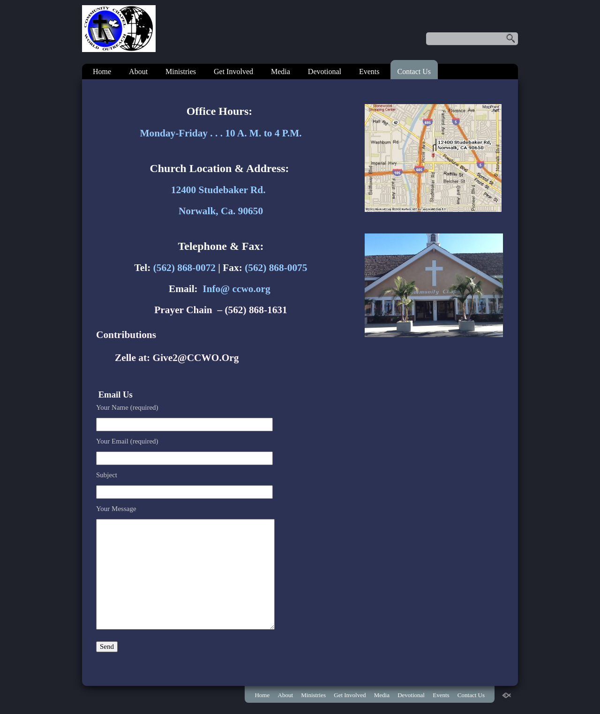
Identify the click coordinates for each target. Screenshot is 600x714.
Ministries (180, 71)
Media (280, 71)
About (138, 71)
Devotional (324, 71)
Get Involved (233, 71)
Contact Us (414, 71)
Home (102, 71)
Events (369, 71)
